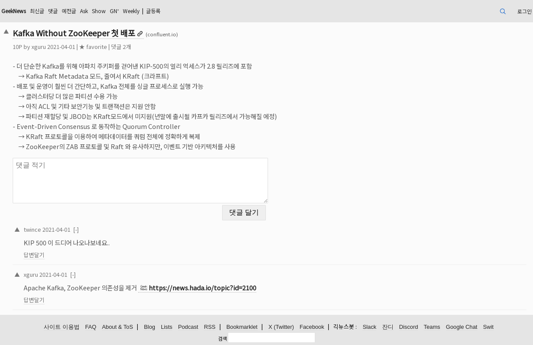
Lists (166, 327)
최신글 (37, 10)
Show (99, 10)
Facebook (312, 327)
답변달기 (34, 255)
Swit (488, 327)
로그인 (524, 11)
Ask (84, 10)
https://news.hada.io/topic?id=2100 (202, 287)
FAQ (91, 327)
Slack (369, 327)
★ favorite (93, 46)
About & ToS (117, 327)
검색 (222, 338)
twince (32, 229)
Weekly (131, 10)
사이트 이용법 (62, 327)
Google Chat (461, 327)
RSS (209, 327)
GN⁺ (114, 10)
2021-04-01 (56, 229)
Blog (149, 327)
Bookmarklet (242, 327)
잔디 (388, 327)
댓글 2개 (121, 46)
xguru (38, 46)
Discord (408, 327)
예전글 (69, 10)
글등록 (153, 10)
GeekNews (13, 10)
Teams (432, 327)
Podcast (188, 327)
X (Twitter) (281, 327)
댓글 (53, 10)
